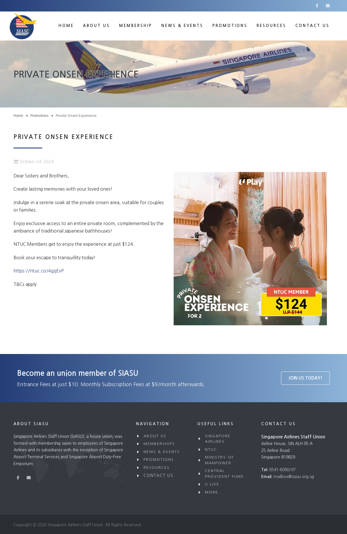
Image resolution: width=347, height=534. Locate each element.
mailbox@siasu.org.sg (294, 477)
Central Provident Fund (224, 473)
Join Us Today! (305, 378)
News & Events (182, 26)
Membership (135, 26)
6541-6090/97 (282, 470)
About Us (96, 26)
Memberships (159, 444)
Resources (271, 26)
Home (66, 26)
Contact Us (159, 475)
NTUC (211, 449)
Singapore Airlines (217, 439)
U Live (212, 484)
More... (214, 492)
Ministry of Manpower (219, 460)
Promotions (229, 26)
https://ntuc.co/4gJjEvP (38, 270)
